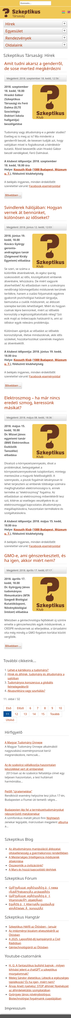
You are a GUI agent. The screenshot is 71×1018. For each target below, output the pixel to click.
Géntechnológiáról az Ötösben (28, 947)
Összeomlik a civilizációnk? (26, 865)
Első (8, 708)
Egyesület (36, 31)
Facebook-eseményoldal (44, 186)
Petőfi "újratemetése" (18, 791)
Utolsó (10, 720)
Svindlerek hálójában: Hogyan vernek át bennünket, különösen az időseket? (33, 212)
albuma (63, 822)
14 (34, 714)
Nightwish (53, 818)
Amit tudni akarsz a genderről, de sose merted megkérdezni (33, 66)
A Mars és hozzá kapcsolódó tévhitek (32, 869)
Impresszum (15, 1008)
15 (42, 714)
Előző (20, 708)
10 (60, 708)
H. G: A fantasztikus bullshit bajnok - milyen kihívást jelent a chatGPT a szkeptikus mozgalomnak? (37, 970)
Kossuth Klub (23, 169)
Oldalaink (36, 45)
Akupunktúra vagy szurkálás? (26, 691)
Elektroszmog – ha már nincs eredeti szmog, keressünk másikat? (32, 403)
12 (16, 714)
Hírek (36, 24)
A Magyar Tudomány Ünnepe (23, 742)
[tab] (64, 24)
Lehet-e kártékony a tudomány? (28, 670)
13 (25, 714)
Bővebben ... (13, 195)
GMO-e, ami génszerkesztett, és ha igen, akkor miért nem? (35, 558)
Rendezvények (36, 38)
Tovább (54, 714)
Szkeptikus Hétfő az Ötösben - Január (33, 927)
